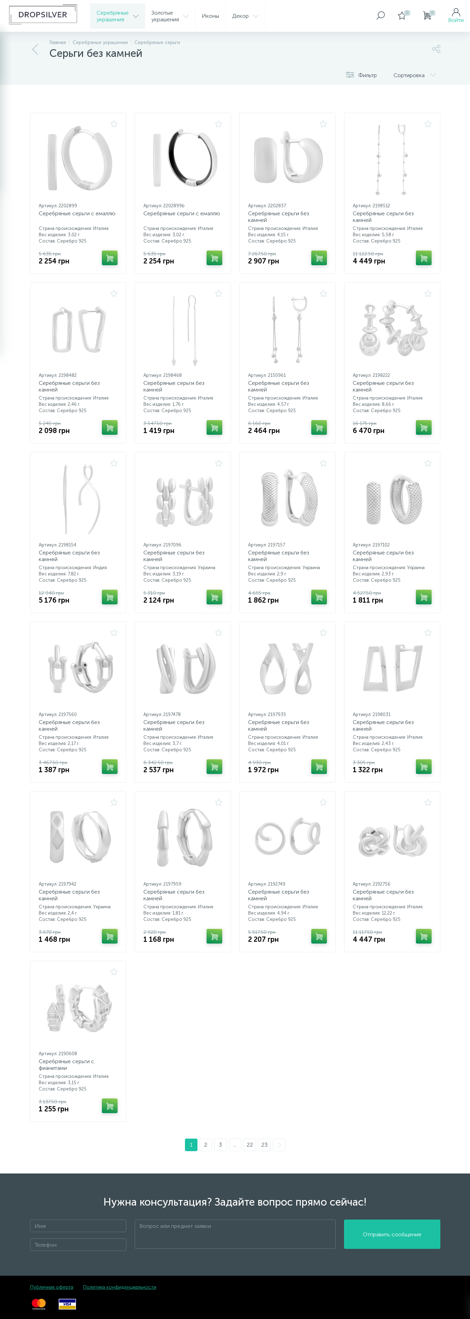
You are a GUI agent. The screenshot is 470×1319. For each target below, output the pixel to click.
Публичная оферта (51, 1287)
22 (250, 1144)
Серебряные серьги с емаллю (77, 213)
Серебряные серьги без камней (278, 216)
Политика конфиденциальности (119, 1287)
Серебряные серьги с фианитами (66, 1064)
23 (264, 1144)
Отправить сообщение (392, 1234)
